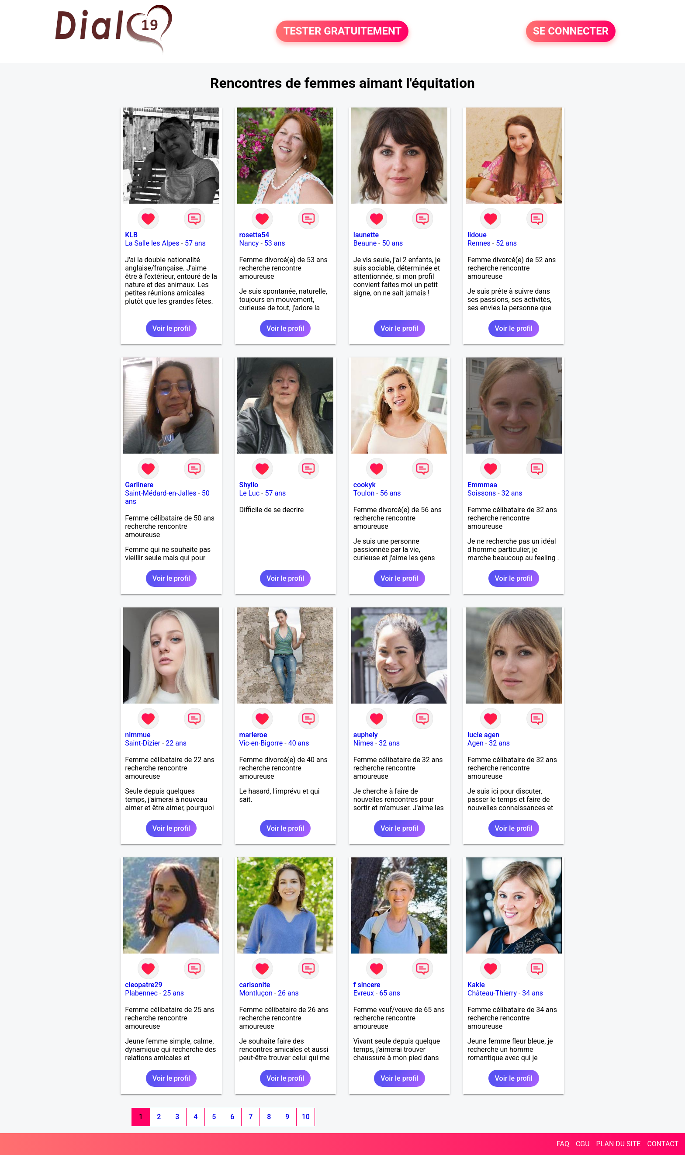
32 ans (512, 493)
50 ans (392, 243)
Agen (475, 743)
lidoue (477, 235)
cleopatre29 (143, 985)
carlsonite (254, 985)
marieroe (253, 735)
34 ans (532, 993)
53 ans (274, 243)
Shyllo (249, 485)
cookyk (364, 485)
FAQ (563, 1144)
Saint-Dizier (142, 743)
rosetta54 (254, 235)
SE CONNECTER (571, 31)
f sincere (367, 985)
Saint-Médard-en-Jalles (160, 493)
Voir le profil (171, 328)
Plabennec (141, 993)
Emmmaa (482, 485)
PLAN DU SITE (618, 1144)
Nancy (249, 243)
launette (366, 235)
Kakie (476, 985)
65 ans (389, 993)
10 (306, 1117)
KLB (131, 235)
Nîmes (363, 743)
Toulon (364, 493)
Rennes (479, 243)
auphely (365, 735)
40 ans (298, 743)
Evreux (363, 993)
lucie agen (483, 735)
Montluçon (256, 993)
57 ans (195, 243)
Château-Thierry (492, 993)
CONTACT (662, 1144)
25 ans (173, 993)
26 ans (288, 993)
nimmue (137, 735)
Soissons (481, 493)
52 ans (506, 243)
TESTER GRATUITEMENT (342, 31)
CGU (583, 1144)
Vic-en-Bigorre (261, 743)
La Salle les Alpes (152, 243)
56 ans (390, 493)
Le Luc (249, 493)
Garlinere (139, 485)
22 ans (176, 743)
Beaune (365, 243)
